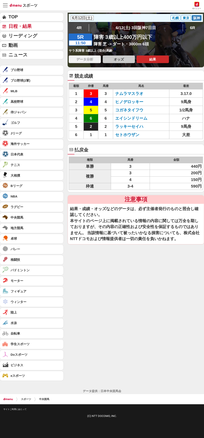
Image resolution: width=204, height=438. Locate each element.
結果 (152, 59)
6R (192, 28)
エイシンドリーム (131, 118)
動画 (13, 45)
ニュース (18, 54)
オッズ (119, 59)
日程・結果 (20, 26)
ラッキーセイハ (129, 126)
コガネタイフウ (129, 110)
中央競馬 (44, 399)
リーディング (22, 35)
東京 (186, 18)
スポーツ (26, 399)
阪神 (196, 18)
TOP (13, 16)
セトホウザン (127, 134)
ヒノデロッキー (129, 102)
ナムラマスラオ (129, 93)
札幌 (175, 18)
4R (79, 28)
